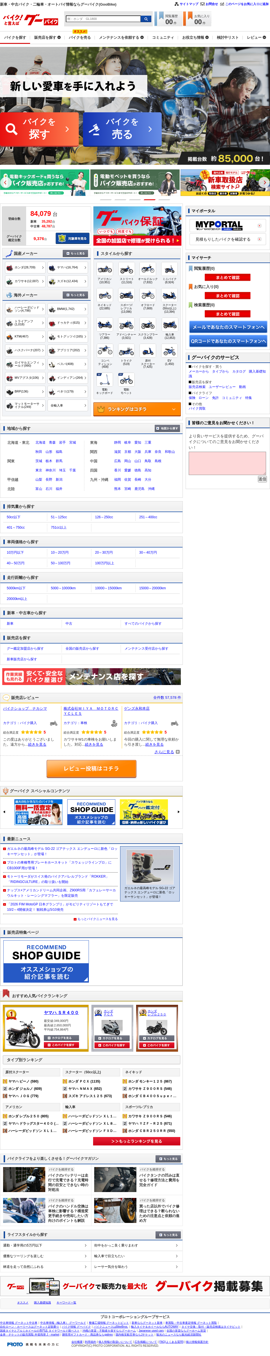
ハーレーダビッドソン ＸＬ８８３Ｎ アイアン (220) (108, 1124)
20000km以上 (17, 599)
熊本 (117, 489)
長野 (49, 479)
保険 (192, 398)
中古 (69, 624)
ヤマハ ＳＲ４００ (61, 1012)
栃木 (49, 461)
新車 (10, 624)
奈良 (158, 452)
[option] (44, 182)
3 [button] (135, 199)
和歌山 (170, 452)
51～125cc (59, 517)
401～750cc (16, 527)
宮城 (72, 442)
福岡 (117, 479)
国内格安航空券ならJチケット (135, 1334)
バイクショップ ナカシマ (25, 708)
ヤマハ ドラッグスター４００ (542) (35, 1124)
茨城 (38, 461)
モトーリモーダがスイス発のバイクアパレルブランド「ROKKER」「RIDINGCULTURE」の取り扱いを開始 (58, 879)
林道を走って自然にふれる (23, 1267)
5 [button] (164, 199)
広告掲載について (145, 1341)
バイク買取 (197, 408)
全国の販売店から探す (82, 648)
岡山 (127, 461)
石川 (49, 489)
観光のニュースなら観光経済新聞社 (178, 1334)
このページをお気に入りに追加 (247, 4)
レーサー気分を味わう (111, 1267)
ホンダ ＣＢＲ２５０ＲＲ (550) (151, 1131)
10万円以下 (15, 552)
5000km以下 (16, 588)
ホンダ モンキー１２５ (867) (150, 1081)
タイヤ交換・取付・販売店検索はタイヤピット (210, 1326)
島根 (158, 461)
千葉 (72, 470)
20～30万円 (104, 552)
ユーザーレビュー (222, 387)
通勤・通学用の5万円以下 (22, 1245)
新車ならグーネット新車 (147, 1322)
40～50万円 (15, 563)
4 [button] (150, 199)
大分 (148, 479)
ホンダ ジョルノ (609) (25, 1089)
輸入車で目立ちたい (109, 1256)
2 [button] (120, 199)
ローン (204, 398)
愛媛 (127, 470)
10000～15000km (108, 588)
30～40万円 (148, 552)
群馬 (59, 461)
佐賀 (127, 479)
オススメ (22, 1302)
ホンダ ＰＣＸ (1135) (84, 1081)
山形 (49, 452)
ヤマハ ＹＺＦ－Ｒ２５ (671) (150, 1124)
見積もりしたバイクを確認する (223, 239)
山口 (137, 461)
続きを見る (37, 744)
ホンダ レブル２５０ (157, 1012)
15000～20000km (152, 588)
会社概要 (77, 1341)
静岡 (117, 442)
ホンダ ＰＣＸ (108, 1012)
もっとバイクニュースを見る (98, 919)
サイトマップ (189, 4)
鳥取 (148, 461)
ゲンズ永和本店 (137, 708)
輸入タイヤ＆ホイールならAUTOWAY (155, 1326)
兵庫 (148, 452)
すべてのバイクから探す (143, 624)
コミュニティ (232, 398)
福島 (59, 452)
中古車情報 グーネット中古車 (18, 1322)
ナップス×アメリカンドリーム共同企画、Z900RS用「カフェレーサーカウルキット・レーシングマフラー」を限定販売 (61, 893)
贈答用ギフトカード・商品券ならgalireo (87, 1334)
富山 (38, 489)
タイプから (220, 371)
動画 (242, 387)
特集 (248, 398)
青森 (52, 442)
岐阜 (127, 442)
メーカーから (199, 371)
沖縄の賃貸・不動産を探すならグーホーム (109, 1330)
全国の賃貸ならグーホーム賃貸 (186, 1330)
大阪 (137, 452)
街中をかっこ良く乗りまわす (116, 1245)
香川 (117, 470)
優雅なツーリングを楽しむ (23, 1256)
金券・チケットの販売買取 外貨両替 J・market (29, 1334)
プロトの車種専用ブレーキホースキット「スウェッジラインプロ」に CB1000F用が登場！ (59, 865)
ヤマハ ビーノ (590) (23, 1081)
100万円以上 (104, 563)
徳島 (137, 470)
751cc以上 (59, 527)
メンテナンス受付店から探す (146, 648)
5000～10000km (63, 588)
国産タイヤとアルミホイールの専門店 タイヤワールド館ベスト (40, 1330)
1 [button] (106, 199)
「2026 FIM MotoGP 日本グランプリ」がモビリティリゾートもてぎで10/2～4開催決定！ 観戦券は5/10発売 (60, 907)
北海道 (40, 442)
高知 (148, 470)
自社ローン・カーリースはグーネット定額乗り (29, 1326)
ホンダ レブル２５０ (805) (28, 1116)
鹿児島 (139, 489)
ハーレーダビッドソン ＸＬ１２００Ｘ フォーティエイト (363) (57, 1131)
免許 (215, 398)
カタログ (239, 371)
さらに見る (164, 752)
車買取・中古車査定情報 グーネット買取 (191, 1322)
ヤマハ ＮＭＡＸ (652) (85, 1089)
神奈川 (51, 470)
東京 (38, 470)
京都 (127, 452)
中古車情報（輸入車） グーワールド (63, 1322)
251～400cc (148, 517)
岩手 (62, 442)
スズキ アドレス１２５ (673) (90, 1096)
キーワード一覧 (66, 1302)
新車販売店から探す (22, 659)
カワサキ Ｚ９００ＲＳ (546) (150, 1089)
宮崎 (127, 489)
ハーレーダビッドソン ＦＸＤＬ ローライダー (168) (108, 1131)
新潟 (59, 479)
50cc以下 (14, 517)
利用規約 (90, 1341)
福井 (59, 489)
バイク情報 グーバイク (76, 1326)
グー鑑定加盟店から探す (25, 648)
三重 (148, 442)
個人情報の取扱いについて (115, 1341)
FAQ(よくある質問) (171, 1341)
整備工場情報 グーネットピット (109, 1322)
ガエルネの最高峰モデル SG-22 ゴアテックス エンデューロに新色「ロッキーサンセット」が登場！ (62, 851)
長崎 (137, 479)
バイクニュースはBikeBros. (111, 1326)
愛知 (137, 442)
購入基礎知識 (42, 1302)
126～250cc (104, 517)
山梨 (38, 479)
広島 (117, 461)
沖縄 (151, 489)
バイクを (39, 129)
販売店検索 (197, 387)
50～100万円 (60, 563)
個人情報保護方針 (197, 1341)
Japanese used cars (151, 1330)
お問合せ (212, 4)
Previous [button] (6, 182)
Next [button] (264, 182)
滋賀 (117, 452)
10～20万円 (60, 552)
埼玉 (62, 470)
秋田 (38, 452)
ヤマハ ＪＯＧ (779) (23, 1096)
